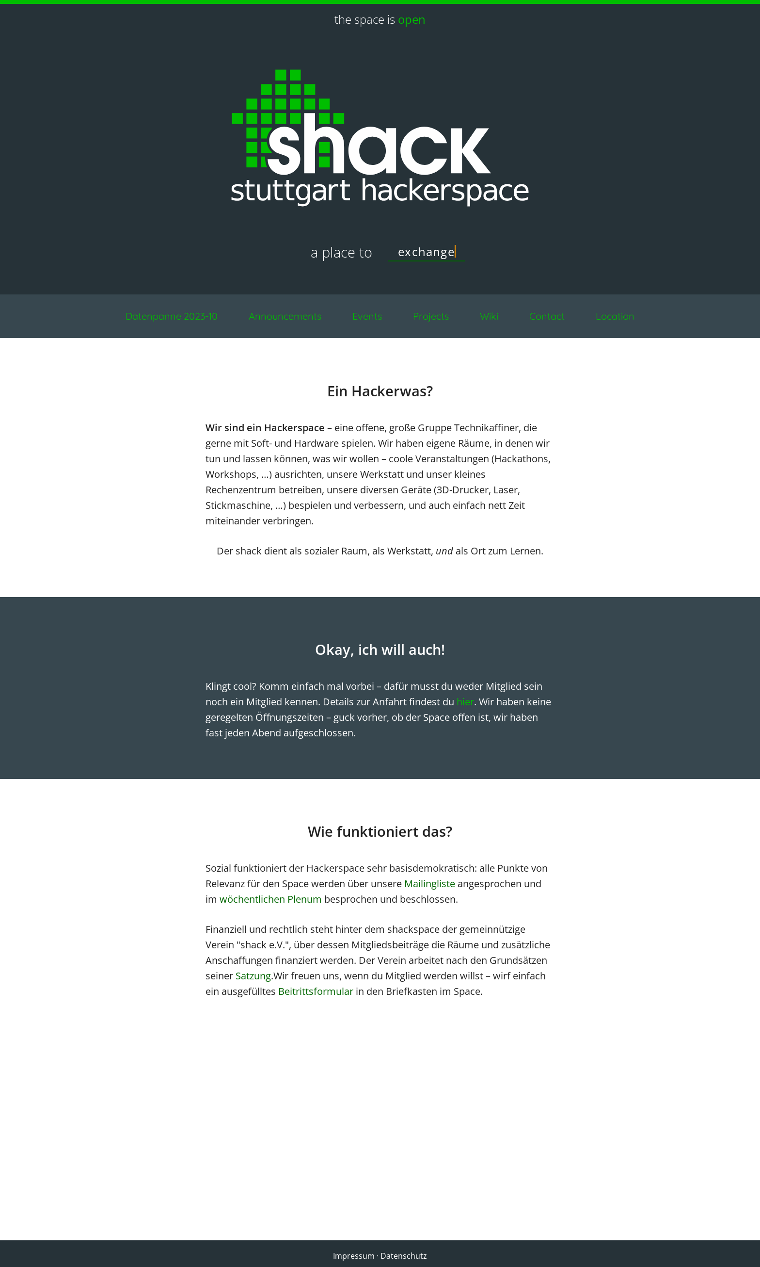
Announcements (285, 316)
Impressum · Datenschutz (380, 1256)
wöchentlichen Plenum (271, 899)
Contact (547, 316)
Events (367, 316)
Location (615, 316)
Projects (431, 316)
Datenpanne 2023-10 (172, 316)
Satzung (253, 975)
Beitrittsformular (315, 991)
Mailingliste (429, 883)
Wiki (489, 316)
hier (465, 701)
